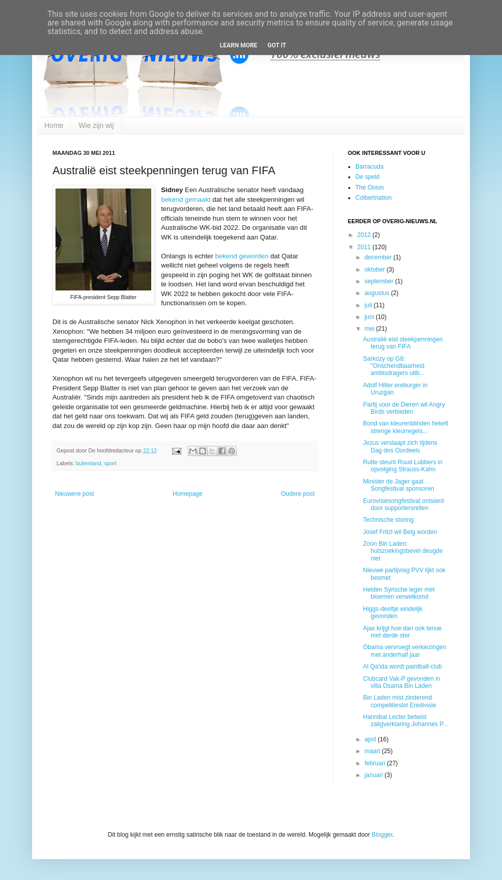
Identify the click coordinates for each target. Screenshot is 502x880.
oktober (375, 269)
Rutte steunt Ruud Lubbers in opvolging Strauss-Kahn (402, 466)
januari (374, 775)
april (371, 739)
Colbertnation (373, 197)
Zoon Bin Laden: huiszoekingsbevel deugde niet (402, 551)
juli (369, 305)
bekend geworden (241, 256)
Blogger (382, 834)
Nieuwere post (74, 493)
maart (373, 751)
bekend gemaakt (186, 199)
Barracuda (369, 166)
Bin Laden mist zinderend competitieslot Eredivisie (399, 701)
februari (376, 763)
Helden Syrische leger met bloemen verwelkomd (399, 593)
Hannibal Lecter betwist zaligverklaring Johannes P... (405, 720)
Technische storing (388, 519)
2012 (365, 234)
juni (370, 317)
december (379, 257)
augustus (378, 293)
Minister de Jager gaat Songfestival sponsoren (398, 485)
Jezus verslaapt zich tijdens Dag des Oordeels (400, 446)
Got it (276, 45)
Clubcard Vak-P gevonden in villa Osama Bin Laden (401, 682)
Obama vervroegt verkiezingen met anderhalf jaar (404, 651)
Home (53, 125)
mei (370, 328)
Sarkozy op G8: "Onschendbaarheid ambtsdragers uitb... (394, 366)
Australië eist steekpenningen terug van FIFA (403, 343)
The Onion (369, 187)
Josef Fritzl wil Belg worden (400, 532)
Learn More (239, 45)
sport (110, 463)
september (380, 281)
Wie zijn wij (96, 125)
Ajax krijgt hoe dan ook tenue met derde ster (402, 632)
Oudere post (298, 493)
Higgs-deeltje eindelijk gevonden (393, 612)
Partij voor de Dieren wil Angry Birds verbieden (404, 408)
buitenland (88, 463)
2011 (365, 247)
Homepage (188, 493)
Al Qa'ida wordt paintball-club (402, 666)
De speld (367, 176)
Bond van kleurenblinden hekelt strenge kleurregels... (405, 427)
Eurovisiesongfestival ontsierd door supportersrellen (403, 504)
